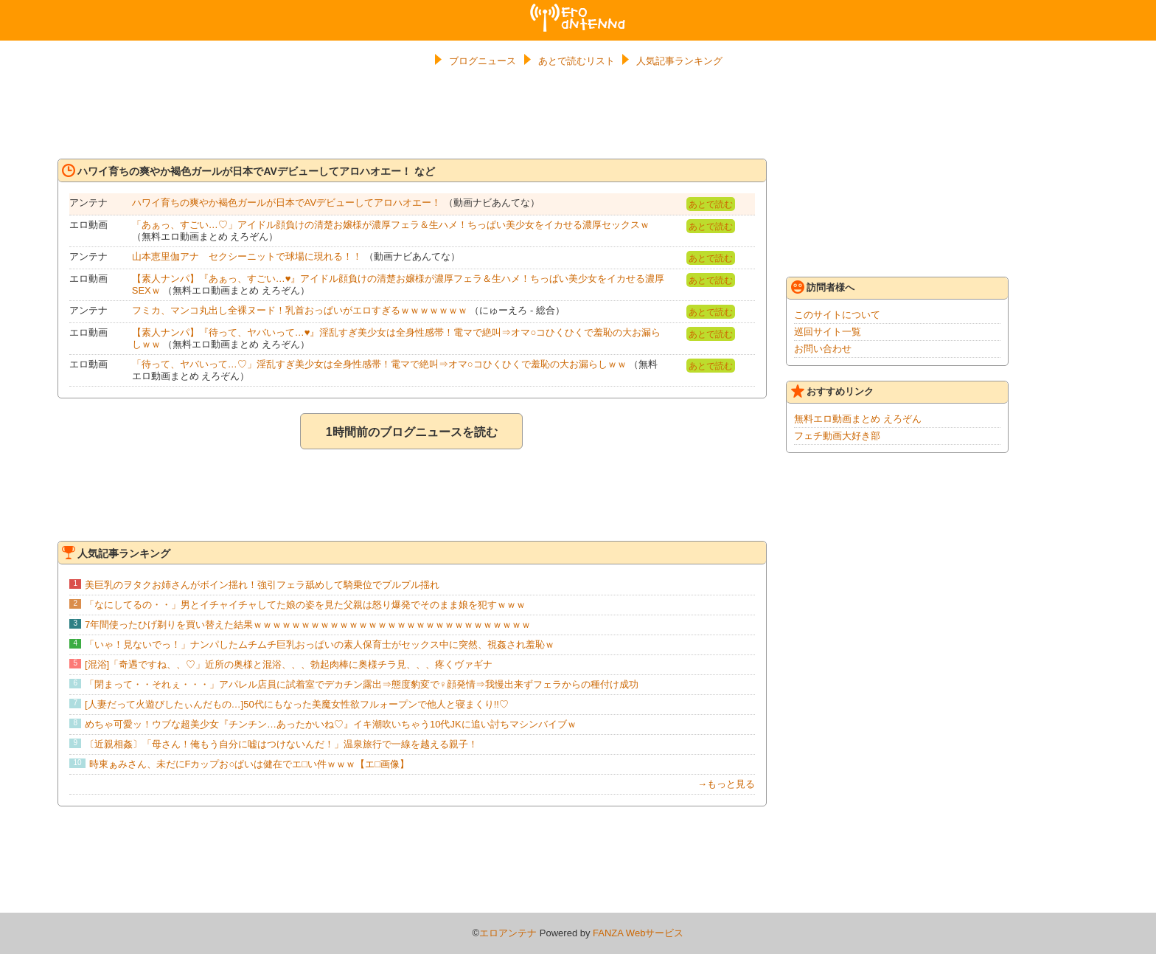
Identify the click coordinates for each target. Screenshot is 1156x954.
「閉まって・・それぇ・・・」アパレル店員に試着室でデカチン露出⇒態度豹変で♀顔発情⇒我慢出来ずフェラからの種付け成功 (361, 684)
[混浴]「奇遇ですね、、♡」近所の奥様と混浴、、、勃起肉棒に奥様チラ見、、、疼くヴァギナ (288, 664)
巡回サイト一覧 (827, 331)
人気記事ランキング (679, 60)
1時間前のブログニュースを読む (412, 432)
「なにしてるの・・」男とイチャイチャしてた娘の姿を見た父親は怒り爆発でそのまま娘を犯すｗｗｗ (305, 604)
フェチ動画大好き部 (837, 435)
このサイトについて (837, 314)
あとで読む (711, 204)
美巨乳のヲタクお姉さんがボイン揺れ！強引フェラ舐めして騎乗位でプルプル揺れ (262, 584)
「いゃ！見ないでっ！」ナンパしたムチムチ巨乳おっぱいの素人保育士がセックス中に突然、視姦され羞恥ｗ (319, 644)
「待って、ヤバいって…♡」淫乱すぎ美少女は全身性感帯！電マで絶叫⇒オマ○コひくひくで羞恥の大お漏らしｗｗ (379, 364)
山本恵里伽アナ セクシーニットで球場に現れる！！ (247, 256)
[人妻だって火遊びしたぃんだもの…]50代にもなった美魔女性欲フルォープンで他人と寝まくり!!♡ (297, 704)
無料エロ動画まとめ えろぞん (858, 418)
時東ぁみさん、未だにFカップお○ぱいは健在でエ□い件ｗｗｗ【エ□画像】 (249, 764)
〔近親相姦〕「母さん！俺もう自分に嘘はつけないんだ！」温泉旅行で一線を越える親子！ (281, 744)
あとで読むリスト (576, 60)
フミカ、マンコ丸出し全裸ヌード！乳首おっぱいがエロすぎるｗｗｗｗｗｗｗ (299, 310)
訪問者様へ (822, 287)
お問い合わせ (823, 348)
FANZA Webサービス (638, 933)
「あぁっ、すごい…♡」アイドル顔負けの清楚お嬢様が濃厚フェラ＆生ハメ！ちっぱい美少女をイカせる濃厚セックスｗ (391, 224)
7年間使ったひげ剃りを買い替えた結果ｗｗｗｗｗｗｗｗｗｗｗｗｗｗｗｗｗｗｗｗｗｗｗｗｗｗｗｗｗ (308, 624)
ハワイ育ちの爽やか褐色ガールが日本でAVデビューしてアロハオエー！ (286, 202)
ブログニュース (482, 60)
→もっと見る (726, 783)
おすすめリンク (832, 391)
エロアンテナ (578, 9)
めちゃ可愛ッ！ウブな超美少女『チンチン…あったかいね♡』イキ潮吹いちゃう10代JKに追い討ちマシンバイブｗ (331, 724)
